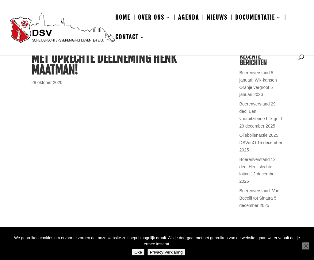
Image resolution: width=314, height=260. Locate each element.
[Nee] (305, 246)
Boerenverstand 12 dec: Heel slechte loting (257, 167)
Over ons (151, 18)
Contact (127, 38)
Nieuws (217, 18)
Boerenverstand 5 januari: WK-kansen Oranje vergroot (258, 80)
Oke (138, 252)
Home (122, 18)
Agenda (188, 18)
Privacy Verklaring (166, 252)
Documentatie (255, 18)
